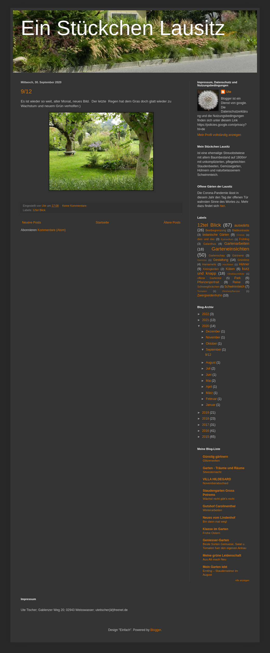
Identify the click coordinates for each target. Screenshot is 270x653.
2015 (206, 437)
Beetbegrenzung (216, 230)
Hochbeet (227, 264)
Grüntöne (243, 259)
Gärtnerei (238, 255)
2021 (206, 320)
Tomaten (202, 291)
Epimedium (227, 239)
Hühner (244, 264)
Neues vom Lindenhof (219, 517)
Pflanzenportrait (208, 282)
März (210, 393)
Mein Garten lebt (215, 567)
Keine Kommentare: (75, 205)
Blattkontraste (240, 230)
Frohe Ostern (211, 532)
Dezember (213, 331)
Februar (212, 399)
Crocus (240, 234)
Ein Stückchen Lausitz (123, 27)
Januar (211, 405)
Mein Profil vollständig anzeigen (219, 135)
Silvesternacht (212, 472)
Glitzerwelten (211, 460)
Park (237, 278)
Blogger (155, 630)
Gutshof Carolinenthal (219, 506)
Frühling (244, 239)
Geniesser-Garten (216, 540)
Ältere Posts (172, 222)
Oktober (212, 343)
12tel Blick (39, 210)
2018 (206, 418)
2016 (206, 431)
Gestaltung (220, 260)
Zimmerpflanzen (231, 291)
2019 (206, 412)
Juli (208, 368)
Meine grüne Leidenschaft (222, 555)
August (211, 362)
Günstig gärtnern (215, 457)
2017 (206, 425)
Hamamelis (209, 264)
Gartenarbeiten (236, 243)
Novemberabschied (215, 483)
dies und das (205, 239)
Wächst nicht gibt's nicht (218, 498)
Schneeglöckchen (208, 286)
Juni (209, 375)
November (213, 337)
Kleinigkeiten (211, 268)
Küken (230, 269)
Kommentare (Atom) (52, 230)
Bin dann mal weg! (215, 521)
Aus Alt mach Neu (214, 559)
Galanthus (209, 243)
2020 (206, 326)
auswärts (241, 225)
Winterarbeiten (212, 510)
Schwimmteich (235, 286)
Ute (228, 92)
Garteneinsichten (230, 249)
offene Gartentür (209, 278)
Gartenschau (217, 255)
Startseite (102, 222)
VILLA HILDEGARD (217, 479)
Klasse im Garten (215, 529)
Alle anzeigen (242, 580)
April (209, 386)
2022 (206, 314)
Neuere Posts (31, 222)
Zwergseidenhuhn (209, 295)
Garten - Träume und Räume (224, 468)
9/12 (26, 91)
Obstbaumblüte (235, 273)
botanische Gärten (216, 235)
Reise (237, 282)
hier (222, 206)
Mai (209, 381)
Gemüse (202, 260)
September (214, 349)
